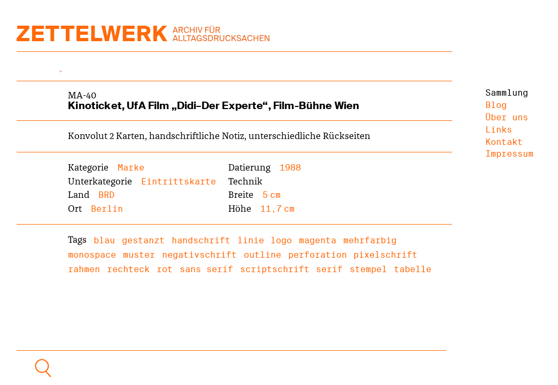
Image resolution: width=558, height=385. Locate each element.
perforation (317, 255)
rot (165, 269)
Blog (496, 105)
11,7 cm (277, 209)
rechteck (128, 269)
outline (262, 255)
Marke (131, 168)
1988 (290, 168)
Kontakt (504, 142)
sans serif (206, 269)
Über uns (506, 117)
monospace (92, 255)
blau (104, 240)
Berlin (107, 209)
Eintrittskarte (178, 181)
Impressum (509, 154)
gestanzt (143, 240)
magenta (317, 240)
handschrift (201, 240)
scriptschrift (274, 269)
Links (498, 130)
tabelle (412, 269)
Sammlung (506, 93)
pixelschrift (385, 255)
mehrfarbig (370, 240)
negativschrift (199, 255)
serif (329, 269)
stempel (368, 269)
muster (139, 255)
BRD (106, 195)
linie (250, 240)
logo (281, 240)
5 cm (271, 195)
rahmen (84, 269)
